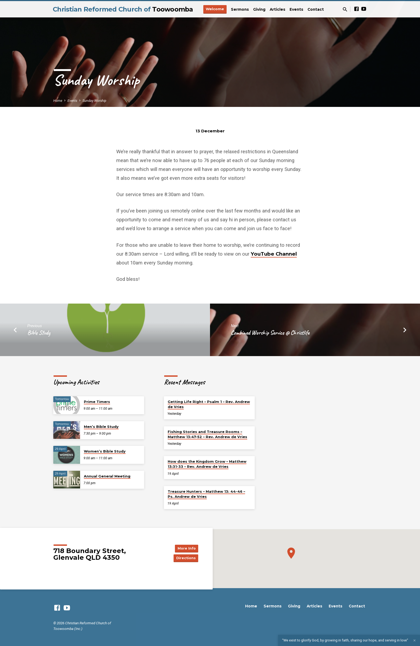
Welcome (215, 9)
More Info (185, 547)
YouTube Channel (274, 254)
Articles (277, 9)
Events (296, 9)
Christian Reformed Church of (123, 9)
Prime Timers (97, 401)
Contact (316, 9)
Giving (259, 9)
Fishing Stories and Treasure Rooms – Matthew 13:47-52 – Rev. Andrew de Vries (207, 434)
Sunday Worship (94, 101)
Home (57, 101)
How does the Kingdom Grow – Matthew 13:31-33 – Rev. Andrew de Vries (207, 464)
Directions (185, 558)
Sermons (240, 9)
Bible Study (38, 333)
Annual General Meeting (107, 476)
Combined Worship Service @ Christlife (270, 333)
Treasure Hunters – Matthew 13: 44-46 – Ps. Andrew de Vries (206, 494)
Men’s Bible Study (101, 426)
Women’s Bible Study (105, 451)
